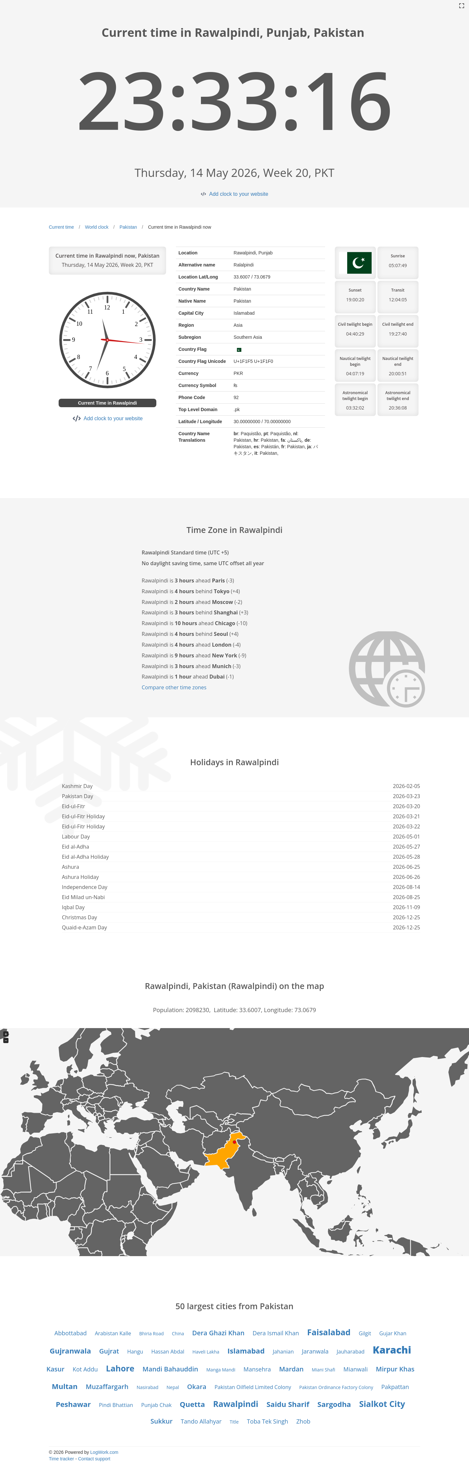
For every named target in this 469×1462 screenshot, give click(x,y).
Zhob (303, 1421)
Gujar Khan (392, 1333)
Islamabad (245, 1350)
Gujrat (109, 1351)
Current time (61, 227)
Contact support (94, 1458)
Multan (65, 1386)
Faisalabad (328, 1332)
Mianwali (355, 1369)
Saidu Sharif (287, 1404)
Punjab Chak (156, 1405)
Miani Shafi (323, 1370)
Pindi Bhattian (116, 1405)
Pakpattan (395, 1387)
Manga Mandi (220, 1370)
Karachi (392, 1349)
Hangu (135, 1351)
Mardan (291, 1369)
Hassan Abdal (167, 1351)
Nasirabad (147, 1387)
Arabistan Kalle (113, 1333)
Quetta (192, 1404)
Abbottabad (70, 1333)
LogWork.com (104, 1452)
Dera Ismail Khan (276, 1333)
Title (234, 1422)
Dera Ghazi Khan (218, 1332)
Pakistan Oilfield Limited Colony (253, 1387)
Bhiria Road (151, 1333)
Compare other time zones (174, 687)
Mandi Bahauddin (170, 1369)
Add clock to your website (238, 194)
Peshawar (73, 1404)
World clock (96, 227)
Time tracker (61, 1458)
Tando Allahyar (201, 1421)
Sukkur (161, 1421)
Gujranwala (70, 1350)
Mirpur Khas (395, 1369)
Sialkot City (382, 1403)
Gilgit (365, 1333)
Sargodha (334, 1404)
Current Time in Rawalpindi (107, 403)
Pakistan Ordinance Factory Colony (336, 1387)
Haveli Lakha (205, 1352)
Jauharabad (351, 1351)
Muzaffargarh (107, 1386)
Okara (196, 1386)
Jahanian (283, 1351)
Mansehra (257, 1369)
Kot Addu (85, 1369)
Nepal (172, 1387)
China (178, 1333)
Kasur (55, 1369)
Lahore (120, 1368)
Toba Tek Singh (267, 1421)
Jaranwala (315, 1351)
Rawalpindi (235, 1403)
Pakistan (128, 227)
